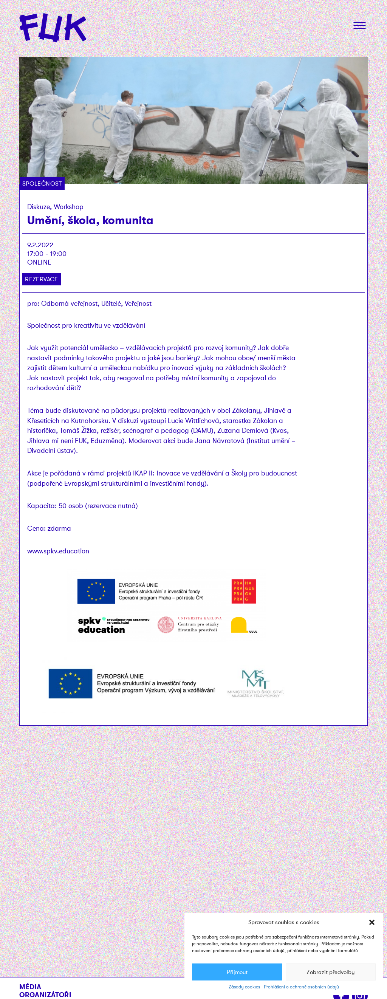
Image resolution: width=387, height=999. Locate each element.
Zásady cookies (244, 987)
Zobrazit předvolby (331, 972)
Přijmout (237, 972)
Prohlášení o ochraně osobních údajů (301, 987)
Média (30, 987)
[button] (372, 922)
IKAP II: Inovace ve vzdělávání (179, 473)
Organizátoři (45, 995)
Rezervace (41, 279)
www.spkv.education (58, 551)
